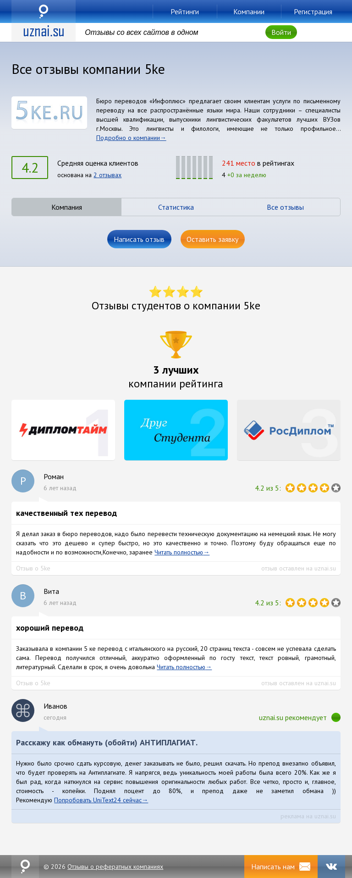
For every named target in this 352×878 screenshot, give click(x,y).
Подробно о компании (128, 138)
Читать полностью (178, 552)
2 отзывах (107, 175)
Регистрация (313, 11)
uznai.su (43, 11)
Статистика (176, 207)
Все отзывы (285, 207)
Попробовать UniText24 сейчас (98, 800)
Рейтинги (184, 11)
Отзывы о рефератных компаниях (115, 866)
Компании (248, 11)
